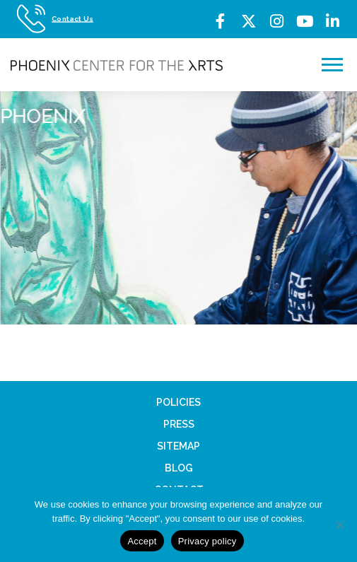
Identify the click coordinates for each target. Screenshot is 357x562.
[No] (339, 524)
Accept (141, 541)
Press (178, 424)
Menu (334, 64)
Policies (178, 402)
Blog (179, 468)
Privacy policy (207, 541)
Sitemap (178, 446)
